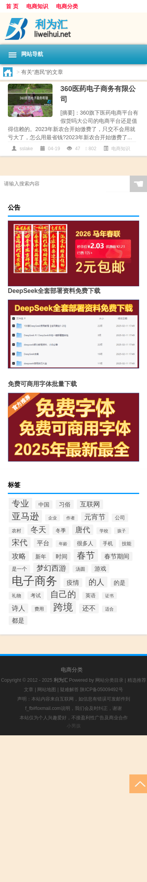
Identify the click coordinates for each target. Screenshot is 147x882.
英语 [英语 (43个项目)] (90, 595)
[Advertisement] (73, 808)
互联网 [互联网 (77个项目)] (90, 504)
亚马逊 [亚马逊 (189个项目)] (25, 516)
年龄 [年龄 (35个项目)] (63, 543)
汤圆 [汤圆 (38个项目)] (80, 568)
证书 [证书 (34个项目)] (109, 595)
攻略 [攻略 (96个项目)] (19, 556)
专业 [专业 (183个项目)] (20, 503)
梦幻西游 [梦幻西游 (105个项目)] (51, 568)
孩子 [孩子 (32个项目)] (121, 530)
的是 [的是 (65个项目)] (119, 582)
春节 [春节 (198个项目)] (86, 555)
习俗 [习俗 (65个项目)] (65, 504)
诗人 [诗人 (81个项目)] (18, 608)
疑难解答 (69, 689)
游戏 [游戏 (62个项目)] (100, 568)
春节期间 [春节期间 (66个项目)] (116, 556)
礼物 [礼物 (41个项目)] (16, 595)
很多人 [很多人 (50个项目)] (85, 543)
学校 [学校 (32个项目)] (104, 530)
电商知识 (37, 6)
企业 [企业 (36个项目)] (52, 518)
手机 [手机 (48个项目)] (108, 543)
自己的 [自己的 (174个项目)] (63, 594)
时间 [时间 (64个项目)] (61, 556)
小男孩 (74, 726)
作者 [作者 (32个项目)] (70, 518)
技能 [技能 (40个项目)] (126, 543)
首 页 (12, 6)
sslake (26, 148)
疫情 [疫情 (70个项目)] (73, 582)
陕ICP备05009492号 (101, 689)
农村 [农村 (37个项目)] (16, 530)
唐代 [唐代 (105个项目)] (82, 530)
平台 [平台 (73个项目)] (43, 542)
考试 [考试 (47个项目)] (36, 595)
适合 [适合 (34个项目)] (109, 609)
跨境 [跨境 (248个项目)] (63, 607)
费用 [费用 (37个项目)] (39, 608)
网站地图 (46, 689)
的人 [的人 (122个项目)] (96, 582)
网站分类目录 (109, 680)
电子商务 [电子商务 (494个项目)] (34, 580)
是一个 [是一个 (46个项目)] (19, 569)
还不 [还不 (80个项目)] (89, 608)
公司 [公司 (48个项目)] (120, 518)
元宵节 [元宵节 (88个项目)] (94, 517)
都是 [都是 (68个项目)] (18, 620)
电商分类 (67, 6)
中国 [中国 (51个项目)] (43, 504)
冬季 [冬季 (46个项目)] (61, 531)
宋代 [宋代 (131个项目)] (19, 542)
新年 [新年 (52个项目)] (40, 556)
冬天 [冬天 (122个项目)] (38, 529)
